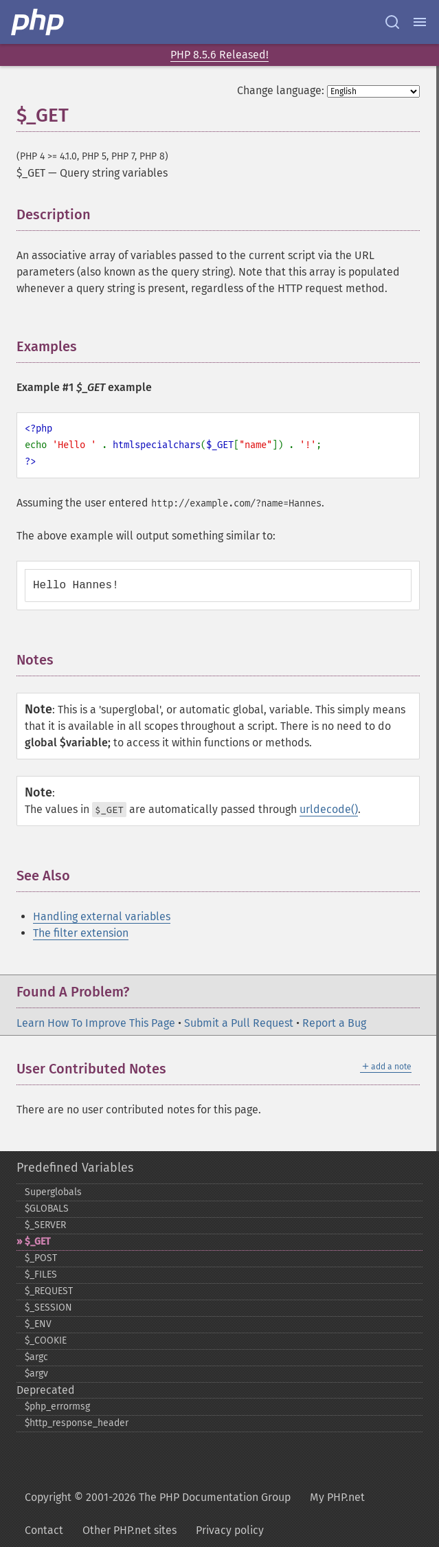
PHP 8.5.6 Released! (219, 54)
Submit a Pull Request (238, 1023)
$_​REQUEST (49, 1291)
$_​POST (41, 1258)
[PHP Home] (38, 22)
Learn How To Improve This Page (95, 1023)
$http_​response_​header (76, 1423)
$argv (36, 1373)
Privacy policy (230, 1530)
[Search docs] (392, 22)
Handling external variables (101, 916)
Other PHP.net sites (129, 1530)
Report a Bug (334, 1023)
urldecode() (329, 809)
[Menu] (420, 22)
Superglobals (53, 1192)
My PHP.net (337, 1497)
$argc (36, 1357)
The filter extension (80, 932)
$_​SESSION (48, 1307)
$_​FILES (41, 1274)
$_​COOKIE (46, 1340)
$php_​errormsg (57, 1406)
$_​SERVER (45, 1225)
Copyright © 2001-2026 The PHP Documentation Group (158, 1497)
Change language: (280, 90)
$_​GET (37, 1241)
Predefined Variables (74, 1167)
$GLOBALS (47, 1208)
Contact (44, 1530)
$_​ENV (38, 1324)
